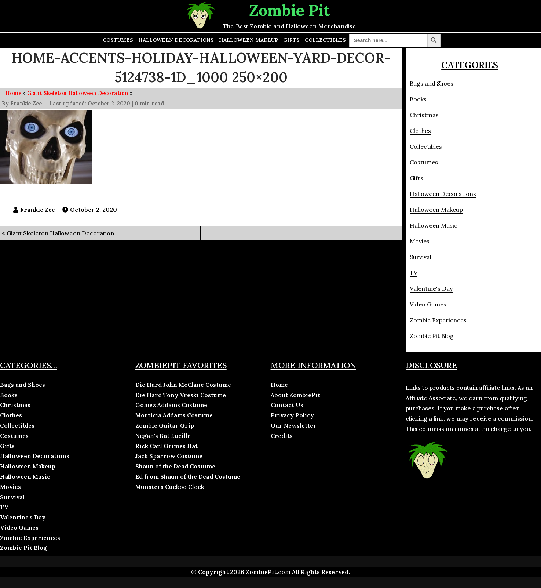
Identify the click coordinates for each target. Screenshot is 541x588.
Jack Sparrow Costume (168, 456)
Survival (420, 257)
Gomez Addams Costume (171, 405)
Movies (419, 241)
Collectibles (325, 40)
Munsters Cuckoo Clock (169, 486)
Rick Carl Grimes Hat (166, 446)
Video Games (428, 304)
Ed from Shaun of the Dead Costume (187, 476)
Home (13, 93)
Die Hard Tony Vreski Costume (180, 395)
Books (418, 99)
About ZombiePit (295, 395)
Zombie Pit (289, 10)
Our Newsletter (294, 425)
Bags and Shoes (431, 83)
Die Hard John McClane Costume (183, 384)
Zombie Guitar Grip (164, 425)
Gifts (291, 40)
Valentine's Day (431, 288)
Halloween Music (433, 225)
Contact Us (287, 405)
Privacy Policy (292, 415)
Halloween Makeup (248, 40)
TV (413, 272)
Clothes (420, 130)
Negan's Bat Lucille (163, 435)
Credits (282, 435)
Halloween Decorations (176, 40)
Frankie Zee (37, 209)
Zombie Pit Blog (432, 336)
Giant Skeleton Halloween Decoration (77, 93)
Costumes (118, 40)
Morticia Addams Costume (174, 415)
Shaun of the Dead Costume (175, 466)
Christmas (424, 115)
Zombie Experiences (438, 320)
